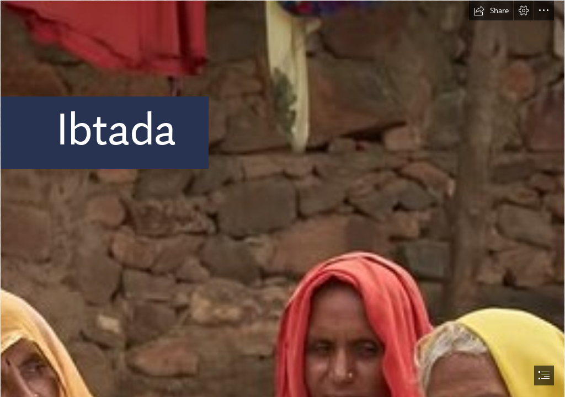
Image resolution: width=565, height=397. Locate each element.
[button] (491, 10)
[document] (282, 198)
